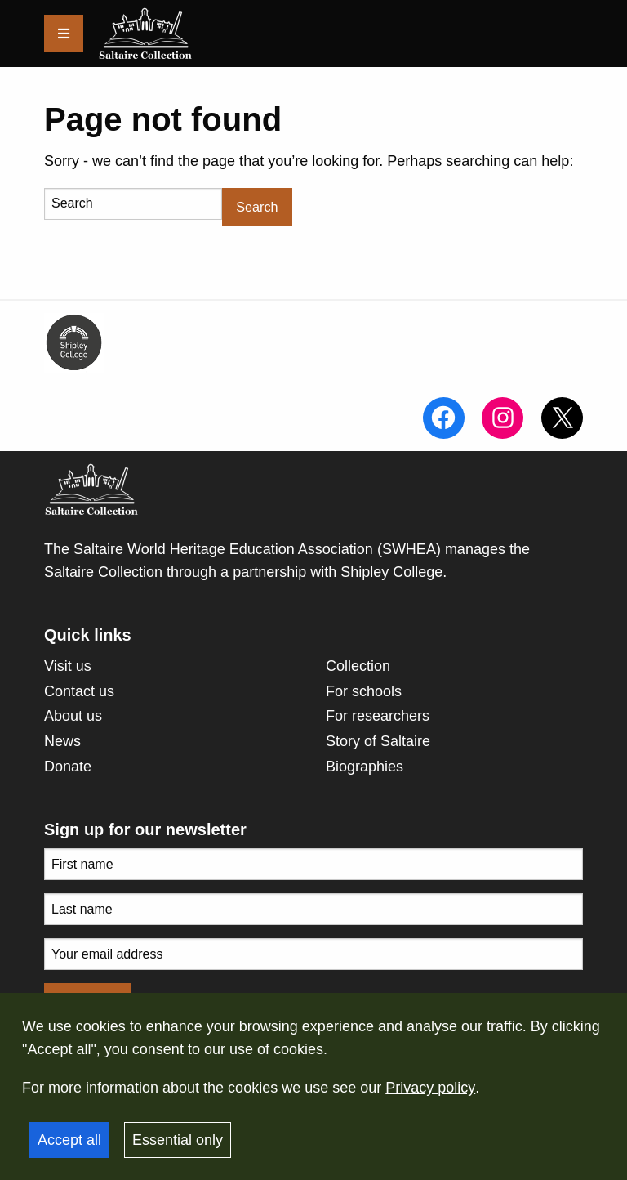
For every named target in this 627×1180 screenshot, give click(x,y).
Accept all (69, 1140)
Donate (67, 766)
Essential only (177, 1140)
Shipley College (391, 572)
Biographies (364, 766)
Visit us (67, 666)
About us (73, 716)
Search (257, 206)
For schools (364, 691)
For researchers (377, 716)
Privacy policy (430, 1087)
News (62, 741)
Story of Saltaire (378, 741)
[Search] (133, 204)
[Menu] (63, 33)
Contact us (79, 691)
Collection (358, 666)
